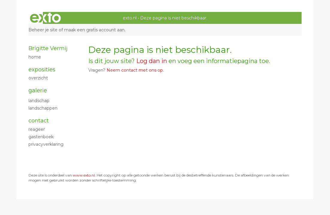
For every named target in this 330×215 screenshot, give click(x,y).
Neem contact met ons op (135, 70)
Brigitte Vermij (48, 48)
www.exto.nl (84, 175)
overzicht (38, 78)
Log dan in (151, 60)
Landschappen (42, 108)
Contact (38, 120)
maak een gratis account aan (94, 30)
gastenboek (41, 136)
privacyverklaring (45, 144)
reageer (36, 129)
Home (34, 57)
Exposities (41, 69)
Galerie (37, 90)
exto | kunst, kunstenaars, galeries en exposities (45, 18)
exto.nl (130, 18)
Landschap (38, 100)
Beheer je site (42, 30)
